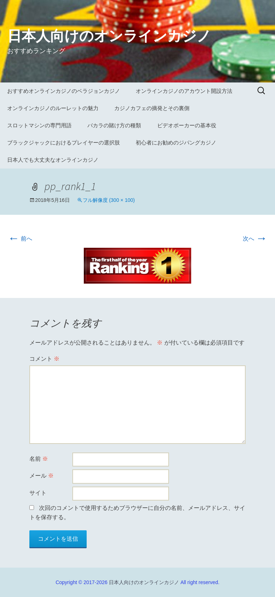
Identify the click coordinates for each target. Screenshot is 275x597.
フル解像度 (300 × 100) (109, 200)
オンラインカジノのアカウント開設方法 (184, 91)
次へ (255, 239)
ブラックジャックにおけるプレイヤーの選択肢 (63, 142)
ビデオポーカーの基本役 (186, 125)
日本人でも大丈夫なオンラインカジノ (52, 160)
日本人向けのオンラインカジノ (144, 582)
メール (41, 476)
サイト (38, 493)
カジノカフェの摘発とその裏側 (151, 108)
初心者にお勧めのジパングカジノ (176, 142)
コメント (44, 359)
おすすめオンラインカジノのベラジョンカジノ (63, 91)
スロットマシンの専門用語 (39, 125)
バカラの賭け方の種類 (114, 125)
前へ (20, 239)
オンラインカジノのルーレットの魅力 (52, 108)
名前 (38, 459)
